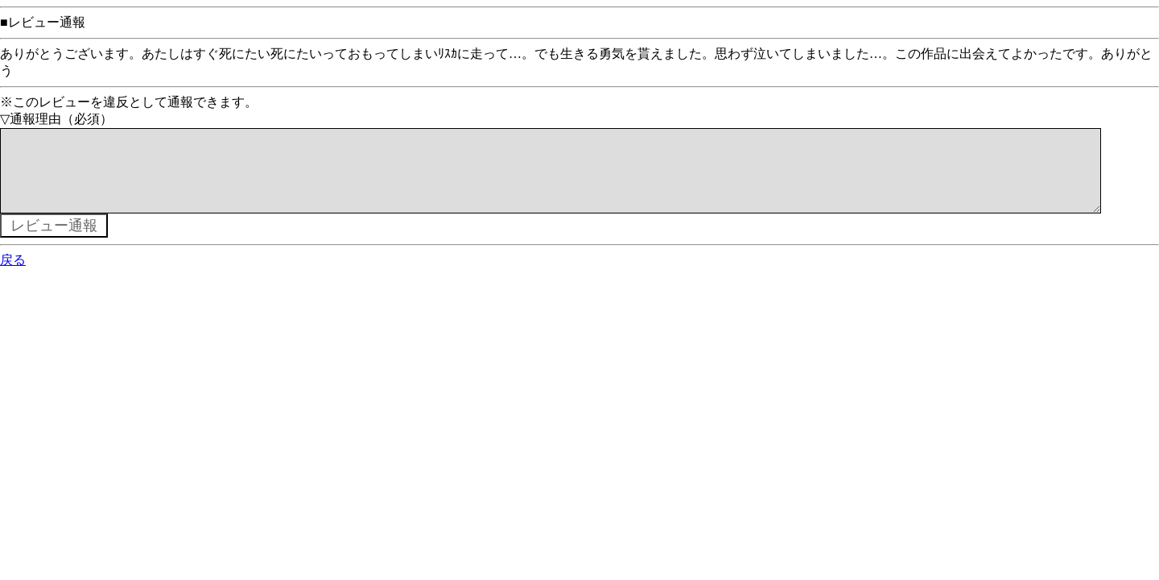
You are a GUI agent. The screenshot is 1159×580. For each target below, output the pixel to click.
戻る (13, 276)
